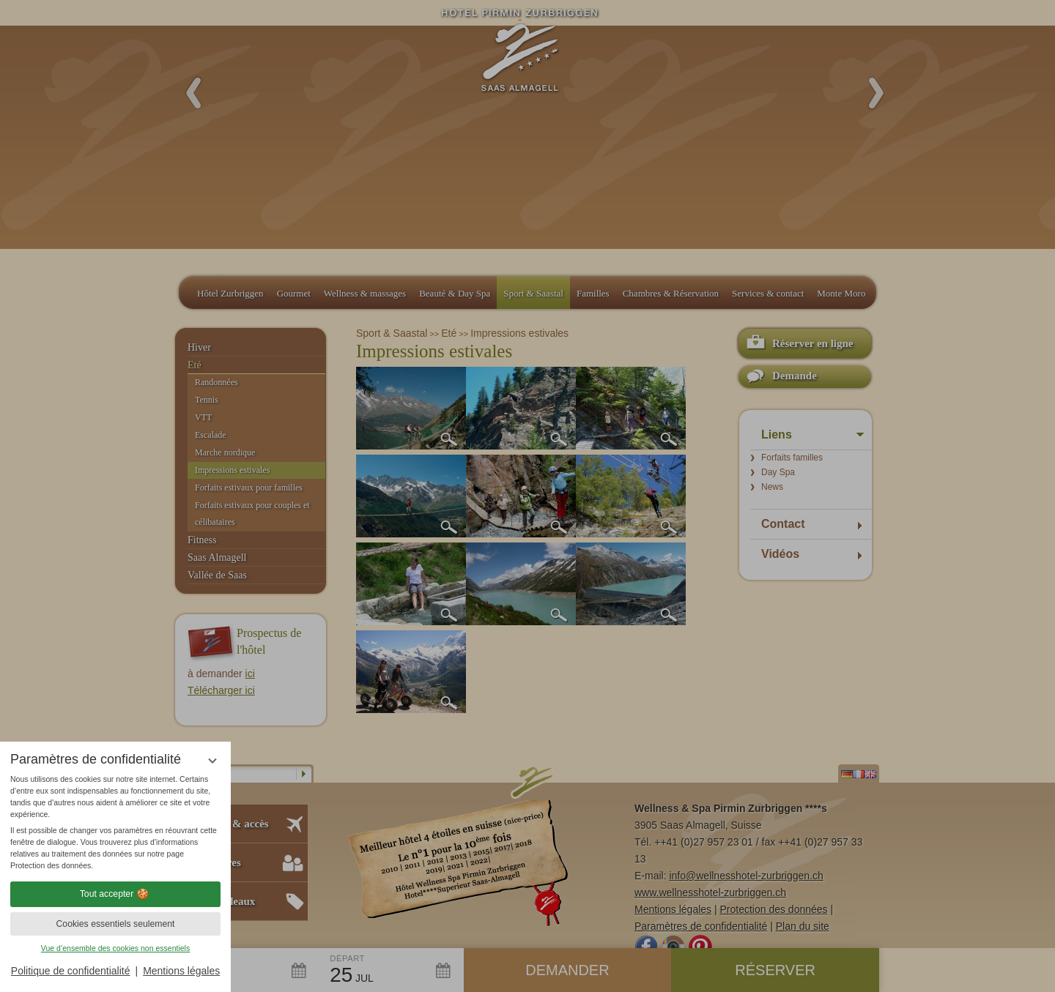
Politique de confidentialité (70, 971)
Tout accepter (116, 894)
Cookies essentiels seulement (115, 924)
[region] (115, 822)
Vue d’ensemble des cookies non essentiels (115, 948)
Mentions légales (181, 971)
